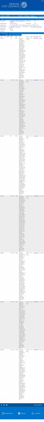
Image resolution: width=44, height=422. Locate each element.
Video (12, 29)
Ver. (5, 36)
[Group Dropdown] (6, 35)
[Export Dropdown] (10, 35)
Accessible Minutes (38, 26)
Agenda (11, 26)
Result (31, 36)
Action (27, 36)
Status (16, 36)
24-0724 (2, 79)
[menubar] (11, 35)
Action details (35, 38)
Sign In (42, 0)
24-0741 (2, 195)
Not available (11, 28)
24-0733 (2, 135)
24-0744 (2, 349)
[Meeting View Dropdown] (17, 35)
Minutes (32, 26)
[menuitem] (2, 35)
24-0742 (2, 252)
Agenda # (8, 36)
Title (19, 36)
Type (11, 36)
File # (1, 36)
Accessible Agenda (17, 26)
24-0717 (2, 38)
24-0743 (2, 301)
